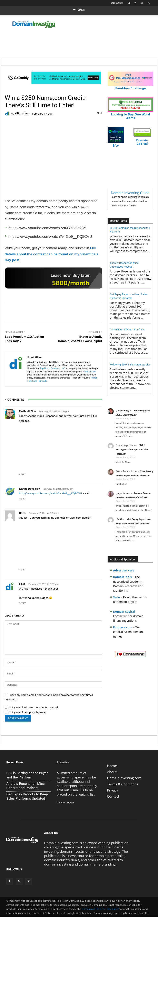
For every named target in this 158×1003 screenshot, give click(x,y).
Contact (113, 796)
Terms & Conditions (122, 784)
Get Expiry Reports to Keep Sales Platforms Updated (27, 796)
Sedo (116, 597)
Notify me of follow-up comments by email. (34, 707)
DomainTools (122, 577)
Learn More (66, 803)
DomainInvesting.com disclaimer (100, 909)
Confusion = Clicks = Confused (127, 329)
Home (112, 765)
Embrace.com (122, 627)
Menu (79, 10)
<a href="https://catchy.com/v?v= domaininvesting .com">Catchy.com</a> (54, 278)
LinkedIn (43, 381)
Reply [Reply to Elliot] (22, 603)
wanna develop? (29, 488)
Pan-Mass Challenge (130, 86)
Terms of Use (89, 371)
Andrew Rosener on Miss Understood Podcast (25, 786)
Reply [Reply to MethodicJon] (22, 474)
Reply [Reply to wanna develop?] (22, 498)
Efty (116, 143)
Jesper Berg (123, 410)
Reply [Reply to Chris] (22, 569)
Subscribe (117, 2)
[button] (129, 2)
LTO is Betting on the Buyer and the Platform (131, 449)
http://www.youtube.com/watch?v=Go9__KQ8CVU (50, 493)
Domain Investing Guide (130, 193)
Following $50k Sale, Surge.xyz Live (130, 364)
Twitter (93, 377)
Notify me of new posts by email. (28, 712)
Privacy (112, 790)
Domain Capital (124, 611)
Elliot (22, 584)
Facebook (32, 381)
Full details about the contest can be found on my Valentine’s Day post (51, 254)
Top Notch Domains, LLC (52, 368)
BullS (119, 519)
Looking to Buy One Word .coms (130, 114)
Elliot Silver (22, 113)
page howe (122, 493)
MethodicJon (27, 411)
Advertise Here (123, 570)
